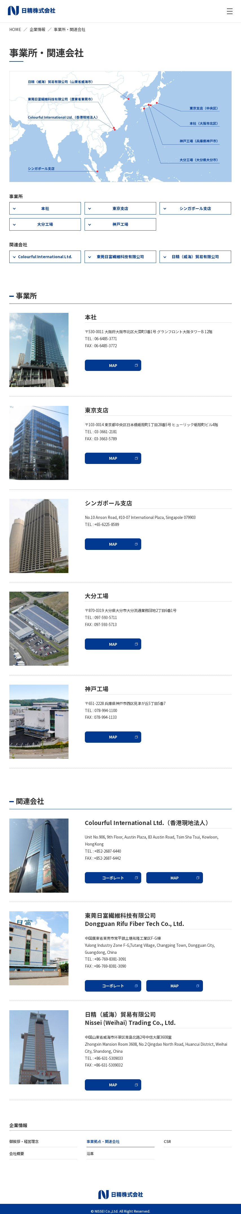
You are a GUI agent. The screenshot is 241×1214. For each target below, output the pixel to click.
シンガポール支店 (195, 207)
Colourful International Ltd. (45, 253)
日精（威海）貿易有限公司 (195, 253)
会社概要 (16, 1148)
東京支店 (120, 207)
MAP (110, 361)
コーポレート (110, 874)
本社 (45, 207)
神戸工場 (120, 222)
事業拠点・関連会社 (103, 1137)
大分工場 (45, 222)
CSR (167, 1137)
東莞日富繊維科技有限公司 (120, 253)
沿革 (90, 1148)
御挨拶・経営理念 (24, 1137)
